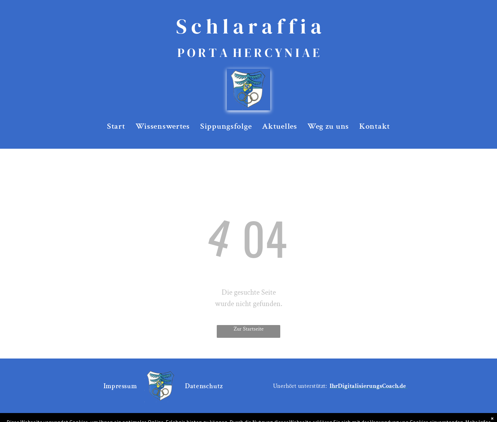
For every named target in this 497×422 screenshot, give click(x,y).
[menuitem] (116, 126)
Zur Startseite (249, 329)
